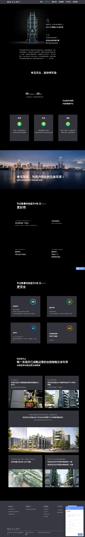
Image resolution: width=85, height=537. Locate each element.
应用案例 (61, 1)
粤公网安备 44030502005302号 (44, 532)
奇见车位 (47, 1)
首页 (41, 1)
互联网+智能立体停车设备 (13, 511)
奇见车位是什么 (11, 509)
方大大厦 (45, 511)
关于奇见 (68, 1)
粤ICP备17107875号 (29, 532)
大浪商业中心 (46, 509)
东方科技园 (46, 516)
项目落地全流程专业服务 (31, 509)
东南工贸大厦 (46, 514)
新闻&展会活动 (60, 512)
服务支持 (54, 1)
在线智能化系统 (11, 514)
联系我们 (75, 1)
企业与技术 (60, 509)
